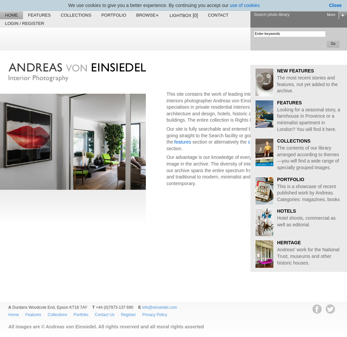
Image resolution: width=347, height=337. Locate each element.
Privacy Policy (154, 314)
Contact (218, 15)
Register (128, 314)
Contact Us (104, 314)
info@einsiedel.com (159, 307)
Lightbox (184, 15)
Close (335, 5)
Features (39, 15)
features (182, 142)
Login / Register (24, 23)
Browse (148, 15)
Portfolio (113, 15)
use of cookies (245, 5)
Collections (76, 15)
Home (11, 15)
